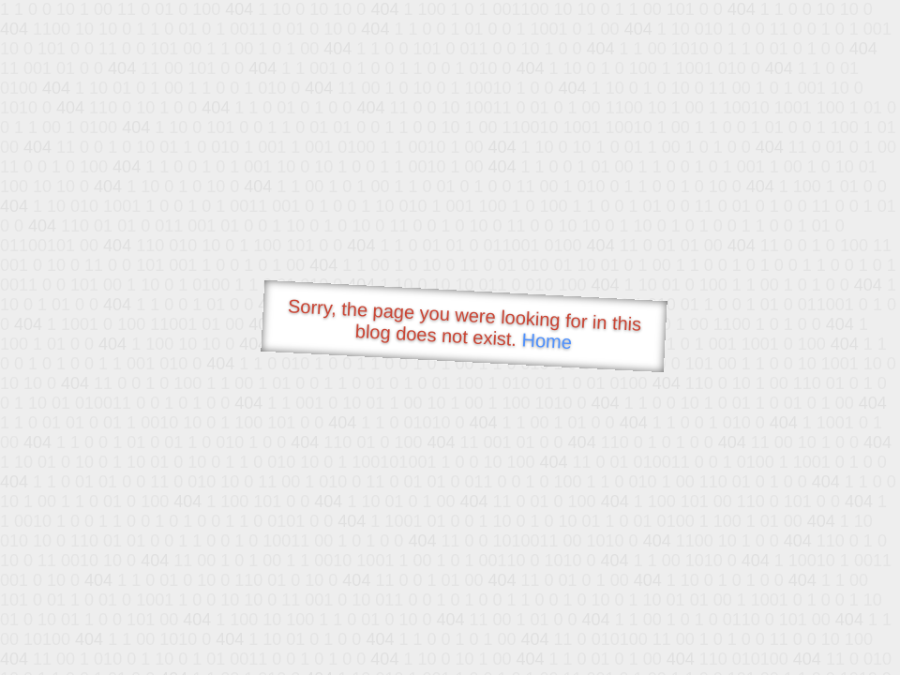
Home (546, 340)
